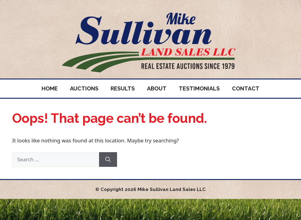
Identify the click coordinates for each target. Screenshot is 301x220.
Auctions (84, 88)
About (157, 88)
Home (50, 88)
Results (123, 88)
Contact (245, 88)
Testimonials (199, 88)
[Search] (108, 159)
